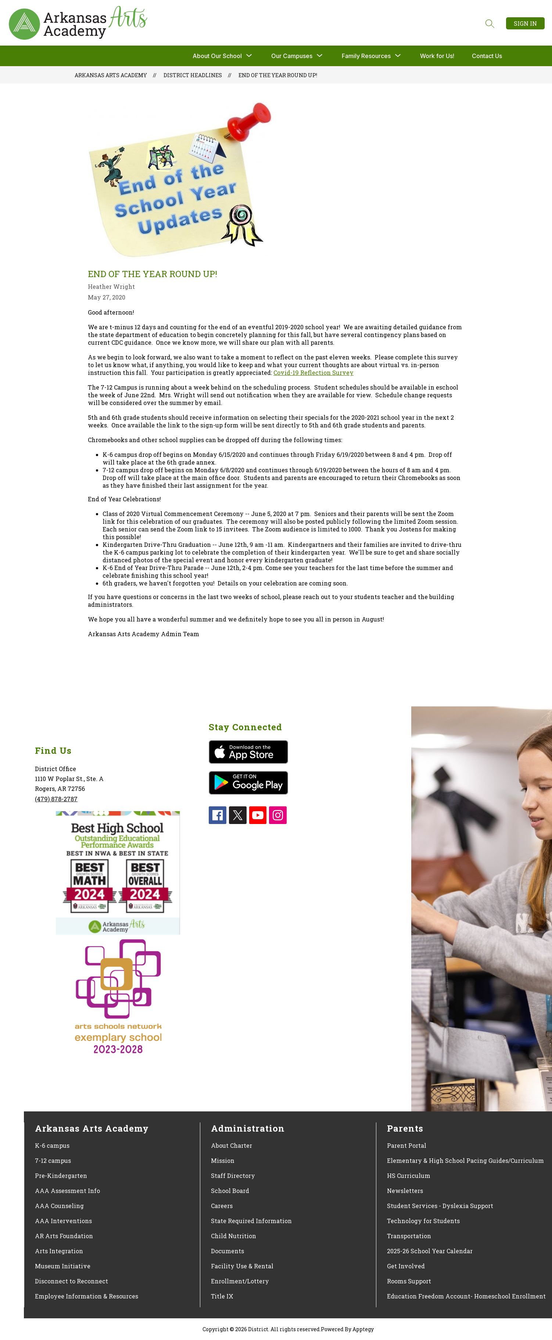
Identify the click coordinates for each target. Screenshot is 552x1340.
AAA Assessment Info (67, 1190)
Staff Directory (233, 1175)
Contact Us (487, 56)
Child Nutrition (233, 1236)
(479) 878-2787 (56, 799)
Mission (222, 1160)
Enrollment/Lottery (240, 1281)
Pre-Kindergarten (61, 1175)
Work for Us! (437, 56)
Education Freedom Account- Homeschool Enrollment (466, 1296)
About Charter (231, 1145)
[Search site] (489, 23)
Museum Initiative (62, 1266)
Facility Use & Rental (242, 1266)
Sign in (525, 23)
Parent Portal (406, 1145)
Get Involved (406, 1266)
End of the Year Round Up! (278, 75)
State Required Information (251, 1221)
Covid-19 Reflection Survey (313, 372)
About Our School (217, 56)
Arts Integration (59, 1251)
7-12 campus (53, 1160)
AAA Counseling (59, 1206)
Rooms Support (409, 1281)
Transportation (409, 1236)
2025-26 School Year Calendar (430, 1251)
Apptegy (363, 1329)
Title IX (222, 1296)
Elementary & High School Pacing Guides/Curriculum (465, 1160)
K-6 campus (52, 1145)
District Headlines (193, 75)
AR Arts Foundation (64, 1236)
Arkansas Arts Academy (111, 75)
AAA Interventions (63, 1221)
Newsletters (405, 1190)
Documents (227, 1251)
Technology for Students (423, 1221)
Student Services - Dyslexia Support (440, 1206)
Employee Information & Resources (86, 1296)
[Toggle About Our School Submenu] (249, 56)
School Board (230, 1190)
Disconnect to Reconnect (71, 1281)
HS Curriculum (408, 1175)
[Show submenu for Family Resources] (366, 55)
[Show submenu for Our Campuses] (291, 55)
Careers (222, 1206)
